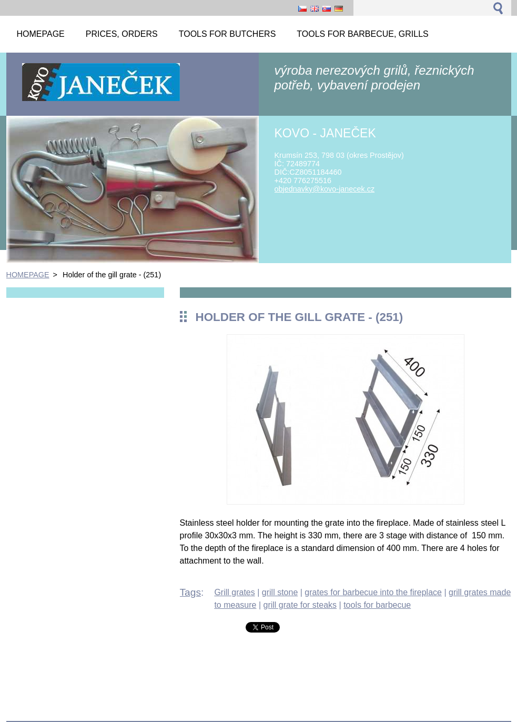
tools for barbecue (377, 604)
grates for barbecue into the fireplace (373, 592)
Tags (190, 592)
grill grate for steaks (300, 604)
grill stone (280, 592)
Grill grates (234, 592)
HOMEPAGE (27, 274)
